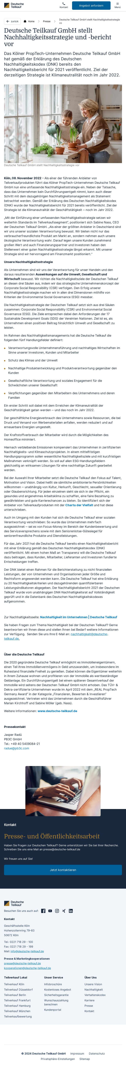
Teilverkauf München (17, 1011)
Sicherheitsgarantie (56, 995)
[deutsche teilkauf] (14, 5)
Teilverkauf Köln (14, 984)
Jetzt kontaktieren (63, 870)
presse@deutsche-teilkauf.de (61, 849)
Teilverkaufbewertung (18, 1016)
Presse (46, 21)
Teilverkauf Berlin (15, 995)
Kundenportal (52, 1009)
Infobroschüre (53, 984)
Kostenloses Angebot (57, 989)
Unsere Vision (93, 984)
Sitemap (84, 1059)
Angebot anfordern (91, 5)
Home (31, 21)
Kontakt (89, 1011)
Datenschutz (97, 1053)
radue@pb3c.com (16, 748)
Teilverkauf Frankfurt (17, 1000)
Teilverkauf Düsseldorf (18, 989)
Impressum (77, 1053)
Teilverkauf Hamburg (17, 1005)
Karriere (89, 1000)
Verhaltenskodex (95, 995)
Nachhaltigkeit (94, 989)
